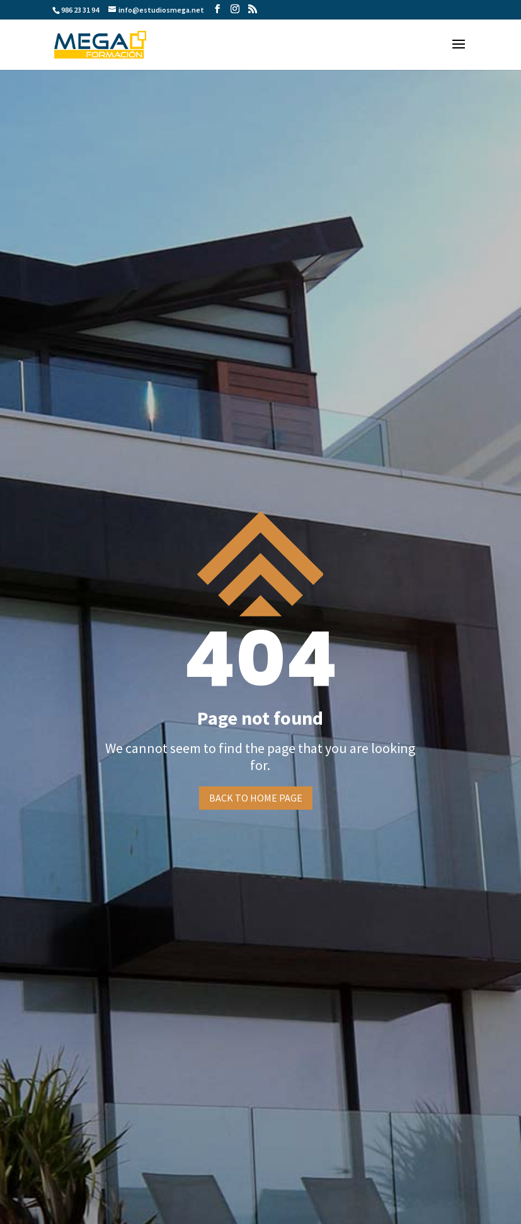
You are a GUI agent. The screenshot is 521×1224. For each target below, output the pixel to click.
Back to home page (255, 797)
